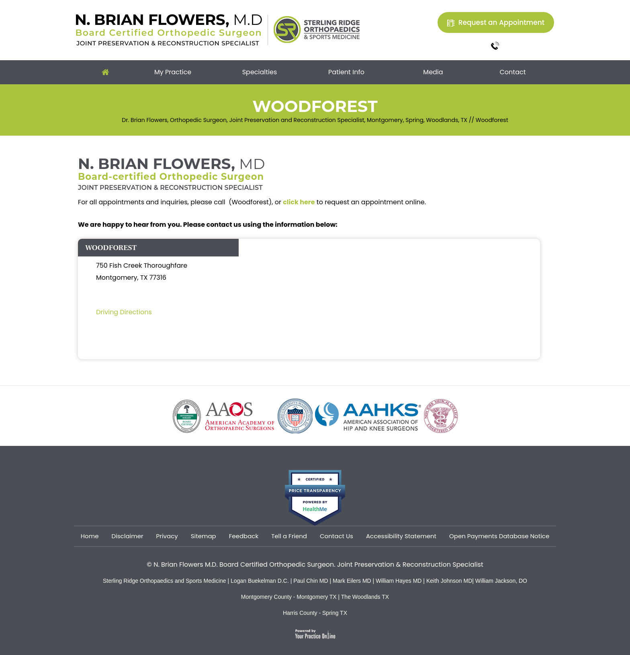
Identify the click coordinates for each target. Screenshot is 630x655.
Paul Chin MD (311, 581)
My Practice (172, 72)
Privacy (167, 536)
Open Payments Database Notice (499, 536)
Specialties (259, 72)
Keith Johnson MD (449, 581)
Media (433, 72)
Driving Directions (124, 312)
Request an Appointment (501, 22)
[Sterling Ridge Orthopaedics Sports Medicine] (317, 29)
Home (105, 72)
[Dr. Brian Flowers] (169, 29)
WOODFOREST (111, 247)
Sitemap (203, 536)
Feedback (243, 536)
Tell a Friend (289, 536)
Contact (512, 72)
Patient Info (346, 72)
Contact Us (336, 536)
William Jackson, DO (501, 581)
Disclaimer (127, 536)
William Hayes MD (398, 581)
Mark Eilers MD (352, 581)
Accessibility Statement (401, 536)
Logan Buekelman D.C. (260, 581)
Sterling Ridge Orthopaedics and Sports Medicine (164, 581)
